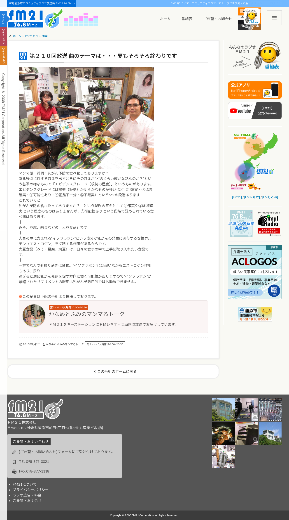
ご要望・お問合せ (27, 500)
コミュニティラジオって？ (208, 3)
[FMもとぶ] (270, 197)
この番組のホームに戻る (117, 371)
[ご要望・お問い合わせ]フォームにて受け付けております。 (67, 451)
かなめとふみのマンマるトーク (87, 314)
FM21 (3, 20)
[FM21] (237, 197)
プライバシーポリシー (31, 489)
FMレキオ (3, 38)
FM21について (180, 3)
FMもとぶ (3, 57)
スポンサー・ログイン (267, 3)
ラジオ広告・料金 (237, 3)
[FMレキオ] (252, 197)
